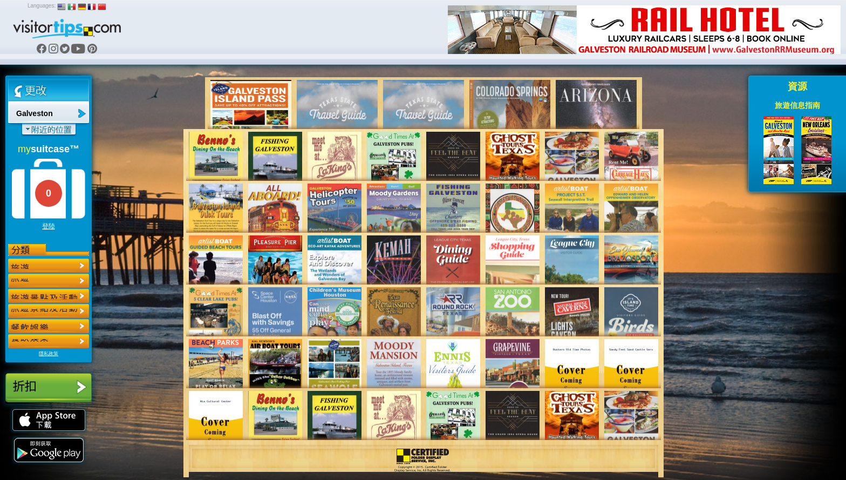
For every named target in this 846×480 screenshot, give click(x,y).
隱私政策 (48, 353)
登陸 (48, 226)
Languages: (42, 6)
